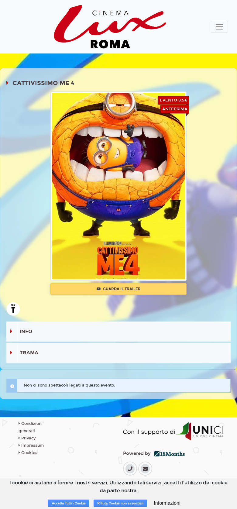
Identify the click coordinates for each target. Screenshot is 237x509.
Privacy (27, 438)
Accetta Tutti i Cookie (69, 503)
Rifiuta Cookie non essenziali (120, 503)
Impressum (31, 445)
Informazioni (167, 503)
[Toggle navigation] (219, 27)
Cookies (28, 452)
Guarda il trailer (119, 289)
